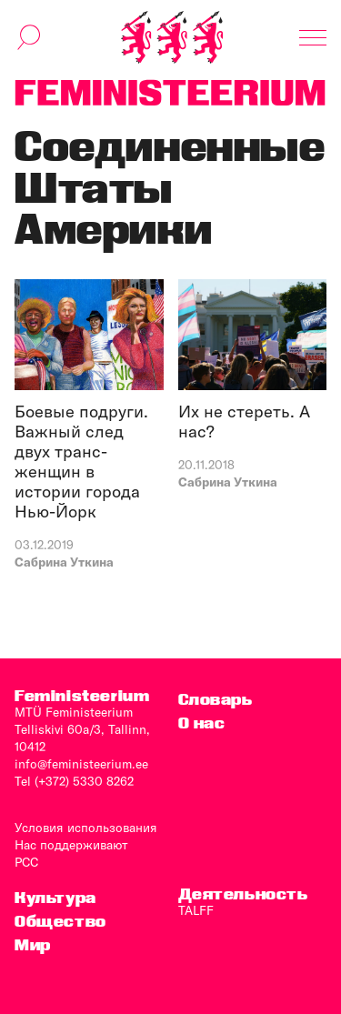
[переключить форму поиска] (29, 37)
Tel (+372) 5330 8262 (74, 781)
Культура (55, 897)
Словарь (215, 698)
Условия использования (86, 827)
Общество (60, 920)
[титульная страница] (172, 37)
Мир (33, 944)
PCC (26, 862)
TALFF (196, 910)
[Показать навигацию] (312, 37)
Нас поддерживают (71, 845)
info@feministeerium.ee (81, 764)
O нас (202, 722)
